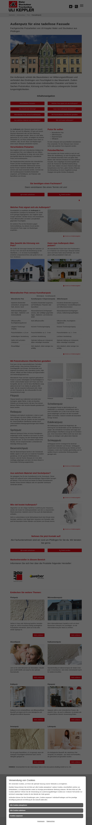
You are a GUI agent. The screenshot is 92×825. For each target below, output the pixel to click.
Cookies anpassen (16, 816)
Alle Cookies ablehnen (17, 810)
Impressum (40, 821)
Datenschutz (51, 821)
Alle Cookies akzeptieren (18, 805)
